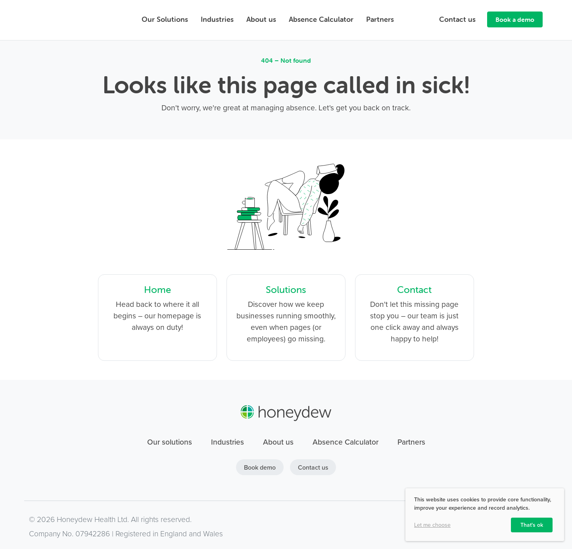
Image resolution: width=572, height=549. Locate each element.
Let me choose (432, 525)
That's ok (531, 525)
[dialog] (484, 514)
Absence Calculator (321, 19)
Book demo (260, 467)
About (261, 19)
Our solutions (169, 441)
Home (157, 289)
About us (278, 441)
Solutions (286, 289)
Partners (380, 19)
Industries (217, 19)
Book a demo (514, 19)
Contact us (313, 467)
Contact (457, 19)
